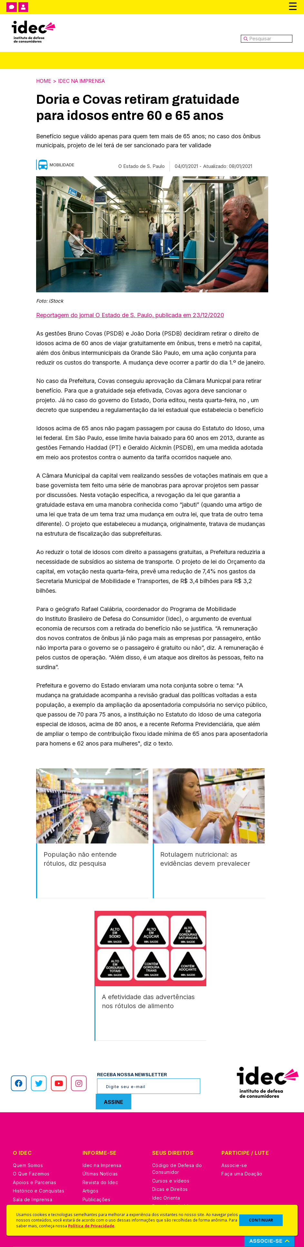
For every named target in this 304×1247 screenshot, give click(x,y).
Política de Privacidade (91, 1225)
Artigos (91, 1165)
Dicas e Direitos (170, 1163)
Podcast (92, 1190)
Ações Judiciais (170, 1189)
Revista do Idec (100, 1156)
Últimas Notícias (100, 1148)
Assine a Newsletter (105, 1182)
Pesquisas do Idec (173, 1181)
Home (44, 81)
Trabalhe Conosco (34, 1182)
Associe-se (234, 1139)
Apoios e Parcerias (34, 1156)
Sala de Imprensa (32, 1173)
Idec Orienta (166, 1172)
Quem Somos (28, 1139)
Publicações (97, 1173)
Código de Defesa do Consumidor (177, 1143)
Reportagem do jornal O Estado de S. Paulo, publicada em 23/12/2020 (130, 314)
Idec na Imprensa (85, 81)
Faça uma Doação (241, 1148)
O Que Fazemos (31, 1148)
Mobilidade (62, 164)
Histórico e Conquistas (38, 1165)
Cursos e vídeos (171, 1155)
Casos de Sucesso (173, 1198)
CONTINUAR (261, 1220)
